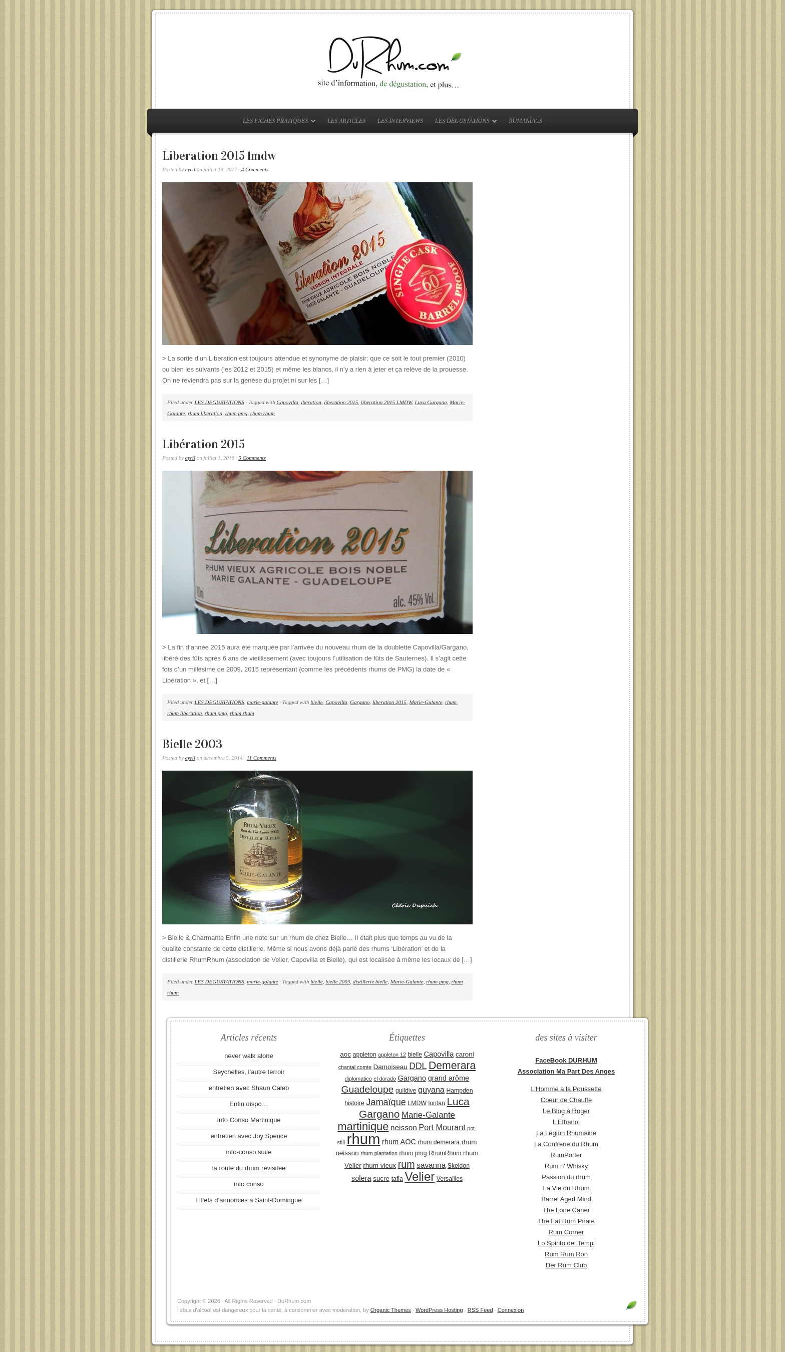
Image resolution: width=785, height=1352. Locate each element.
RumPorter (566, 1155)
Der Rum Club (566, 1265)
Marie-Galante (426, 702)
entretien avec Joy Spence (248, 1136)
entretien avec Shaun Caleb (249, 1088)
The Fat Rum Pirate (566, 1221)
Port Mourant (442, 1127)
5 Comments (252, 458)
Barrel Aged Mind (566, 1199)
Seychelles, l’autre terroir (248, 1072)
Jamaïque (386, 1102)
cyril (190, 169)
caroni (465, 1054)
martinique (362, 1126)
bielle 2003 (337, 981)
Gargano (359, 702)
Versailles (450, 1178)
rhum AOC (399, 1142)
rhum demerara (439, 1142)
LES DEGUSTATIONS (463, 122)
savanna (431, 1165)
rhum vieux (379, 1165)
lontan (436, 1103)
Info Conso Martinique (248, 1120)
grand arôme (448, 1078)
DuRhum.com (392, 61)
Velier (420, 1176)
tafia (397, 1178)
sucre (381, 1178)
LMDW (417, 1103)
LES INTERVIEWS (400, 120)
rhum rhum (262, 413)
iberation (311, 402)
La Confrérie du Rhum (566, 1144)
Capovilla (287, 402)
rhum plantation (378, 1153)
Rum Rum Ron (566, 1254)
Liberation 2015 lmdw (219, 155)
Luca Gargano (431, 402)
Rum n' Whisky (566, 1166)
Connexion (511, 1310)
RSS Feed (480, 1310)
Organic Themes (390, 1310)
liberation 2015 (341, 402)
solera (361, 1178)
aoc (345, 1054)
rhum (451, 702)
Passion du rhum (566, 1177)
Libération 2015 (203, 444)
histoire (354, 1103)
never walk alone (248, 1056)
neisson (403, 1127)
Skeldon (459, 1165)
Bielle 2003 (192, 744)
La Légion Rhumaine (566, 1133)
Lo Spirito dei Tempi (566, 1243)
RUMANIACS (525, 120)
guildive (406, 1090)
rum (406, 1164)
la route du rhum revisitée (249, 1168)
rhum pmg (236, 413)
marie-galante (262, 702)
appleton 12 (392, 1055)
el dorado (384, 1079)
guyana (431, 1089)
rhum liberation (205, 413)
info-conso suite (248, 1152)
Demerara (452, 1066)
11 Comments (261, 758)
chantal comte (354, 1067)
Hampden (459, 1090)
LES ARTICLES (346, 120)
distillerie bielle (370, 981)
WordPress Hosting (439, 1310)
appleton (364, 1054)
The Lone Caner (566, 1210)
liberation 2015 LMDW (386, 402)
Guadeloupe (367, 1089)
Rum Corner (566, 1232)
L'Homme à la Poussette (566, 1089)
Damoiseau (390, 1067)
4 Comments (255, 169)
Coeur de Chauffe (566, 1100)
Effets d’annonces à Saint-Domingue (249, 1200)
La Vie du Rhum (566, 1188)
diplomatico (358, 1079)
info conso (248, 1184)
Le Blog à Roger (566, 1111)
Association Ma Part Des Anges (566, 1071)
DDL (418, 1066)
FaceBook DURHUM (566, 1060)
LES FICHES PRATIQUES (276, 122)
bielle (316, 702)
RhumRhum (445, 1153)
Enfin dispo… (248, 1104)
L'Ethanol (566, 1122)
